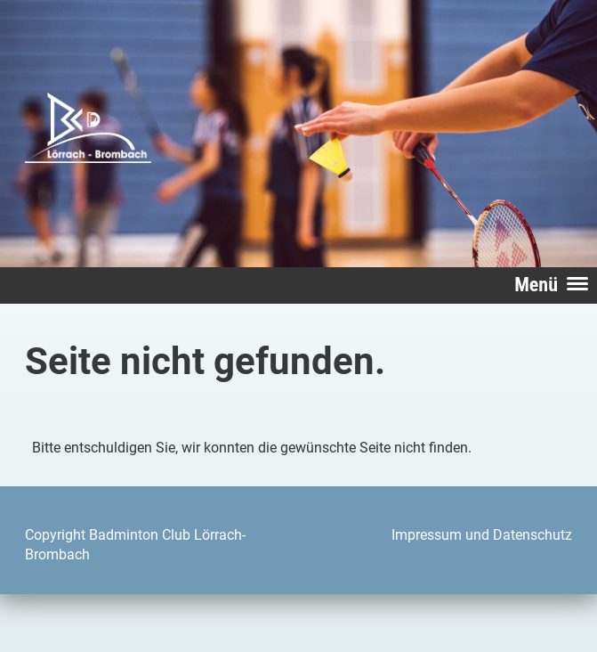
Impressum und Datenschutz (481, 534)
